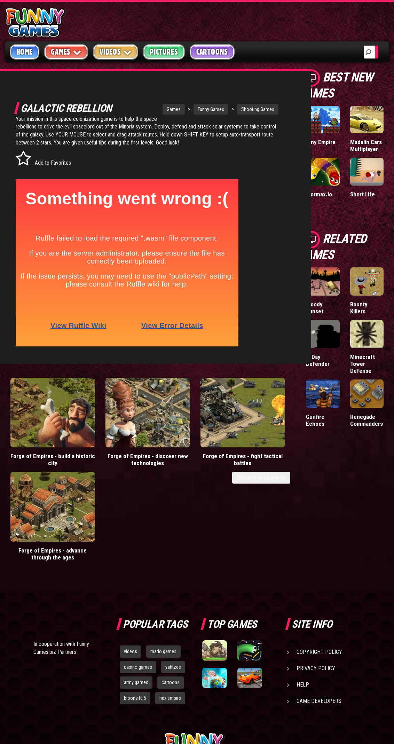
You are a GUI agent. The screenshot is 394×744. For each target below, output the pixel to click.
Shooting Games (236, 109)
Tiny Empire (321, 142)
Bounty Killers (359, 308)
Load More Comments (261, 473)
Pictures (164, 52)
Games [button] (66, 52)
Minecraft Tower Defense (362, 363)
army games (136, 595)
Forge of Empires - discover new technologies (112, 451)
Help (303, 597)
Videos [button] (116, 52)
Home (24, 52)
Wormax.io (319, 194)
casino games (138, 580)
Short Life (362, 194)
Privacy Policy (316, 581)
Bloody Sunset (314, 308)
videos (130, 564)
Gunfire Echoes (315, 420)
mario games (163, 564)
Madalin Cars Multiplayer (366, 145)
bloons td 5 (135, 611)
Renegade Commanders (366, 420)
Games (153, 109)
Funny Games (190, 109)
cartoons (170, 595)
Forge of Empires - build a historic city (41, 448)
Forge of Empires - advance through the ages (255, 451)
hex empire (170, 611)
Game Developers (319, 614)
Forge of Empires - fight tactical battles (183, 448)
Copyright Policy (319, 565)
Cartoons (212, 52)
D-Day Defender (318, 360)
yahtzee (173, 580)
